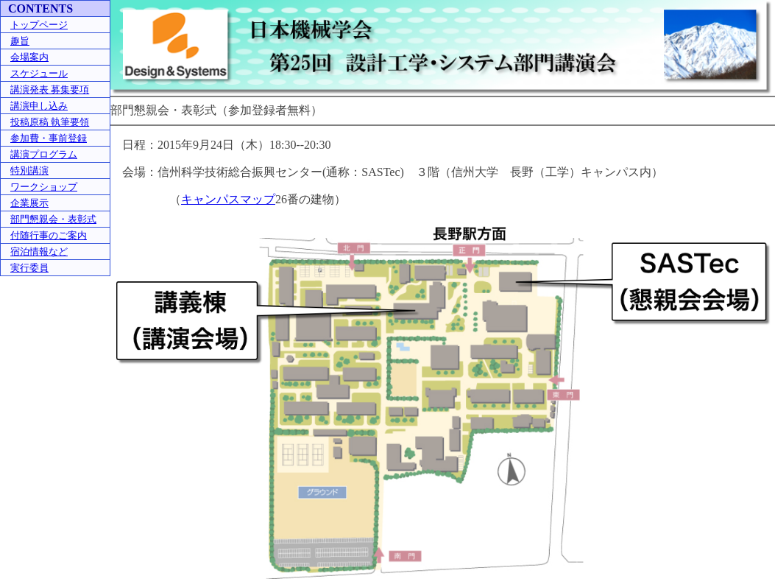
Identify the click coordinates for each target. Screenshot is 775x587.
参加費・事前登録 (48, 138)
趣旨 (19, 40)
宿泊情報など (39, 251)
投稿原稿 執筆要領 (49, 121)
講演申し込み (39, 105)
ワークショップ (43, 186)
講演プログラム (43, 154)
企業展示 (29, 202)
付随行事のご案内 (48, 235)
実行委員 (29, 267)
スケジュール (39, 73)
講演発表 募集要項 (49, 89)
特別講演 (29, 170)
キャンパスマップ (228, 199)
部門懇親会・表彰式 (53, 219)
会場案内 (29, 57)
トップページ (39, 24)
